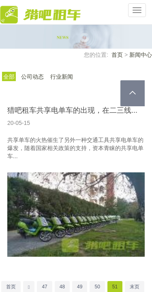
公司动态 (32, 76)
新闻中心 (140, 55)
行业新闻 (61, 76)
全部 (9, 76)
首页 (117, 55)
